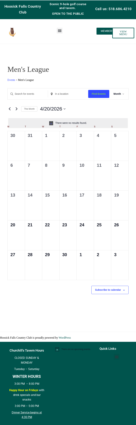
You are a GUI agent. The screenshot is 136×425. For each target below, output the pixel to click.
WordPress (65, 337)
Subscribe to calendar (108, 289)
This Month (29, 109)
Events (11, 79)
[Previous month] (9, 109)
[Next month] (16, 109)
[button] (60, 31)
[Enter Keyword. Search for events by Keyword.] (28, 94)
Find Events (99, 93)
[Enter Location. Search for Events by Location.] (68, 94)
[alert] (68, 123)
